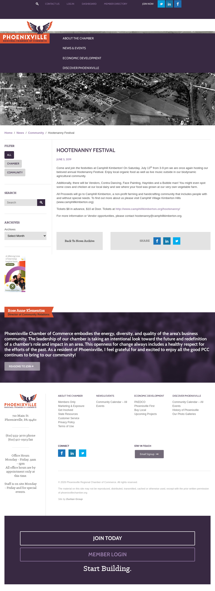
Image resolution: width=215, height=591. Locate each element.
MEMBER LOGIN (107, 554)
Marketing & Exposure (71, 406)
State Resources (68, 414)
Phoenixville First (144, 406)
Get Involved (65, 410)
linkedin (169, 4)
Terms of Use (66, 426)
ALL (9, 154)
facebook (178, 4)
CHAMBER (13, 163)
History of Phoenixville (186, 410)
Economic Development (149, 395)
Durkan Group (74, 499)
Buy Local (140, 410)
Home (8, 132)
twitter (161, 4)
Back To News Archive (79, 241)
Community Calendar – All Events (111, 404)
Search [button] (41, 202)
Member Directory (115, 3)
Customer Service (68, 418)
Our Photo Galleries (184, 414)
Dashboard (89, 3)
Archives (10, 229)
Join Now (147, 3)
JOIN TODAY (107, 538)
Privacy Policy (66, 422)
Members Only (66, 402)
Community (36, 132)
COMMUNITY (15, 172)
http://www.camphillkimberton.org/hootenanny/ (148, 209)
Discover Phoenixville (187, 395)
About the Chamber (70, 395)
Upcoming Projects (145, 414)
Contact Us (52, 3)
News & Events (105, 395)
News (20, 132)
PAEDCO (139, 402)
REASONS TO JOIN (21, 366)
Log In (70, 3)
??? (37, 4)
